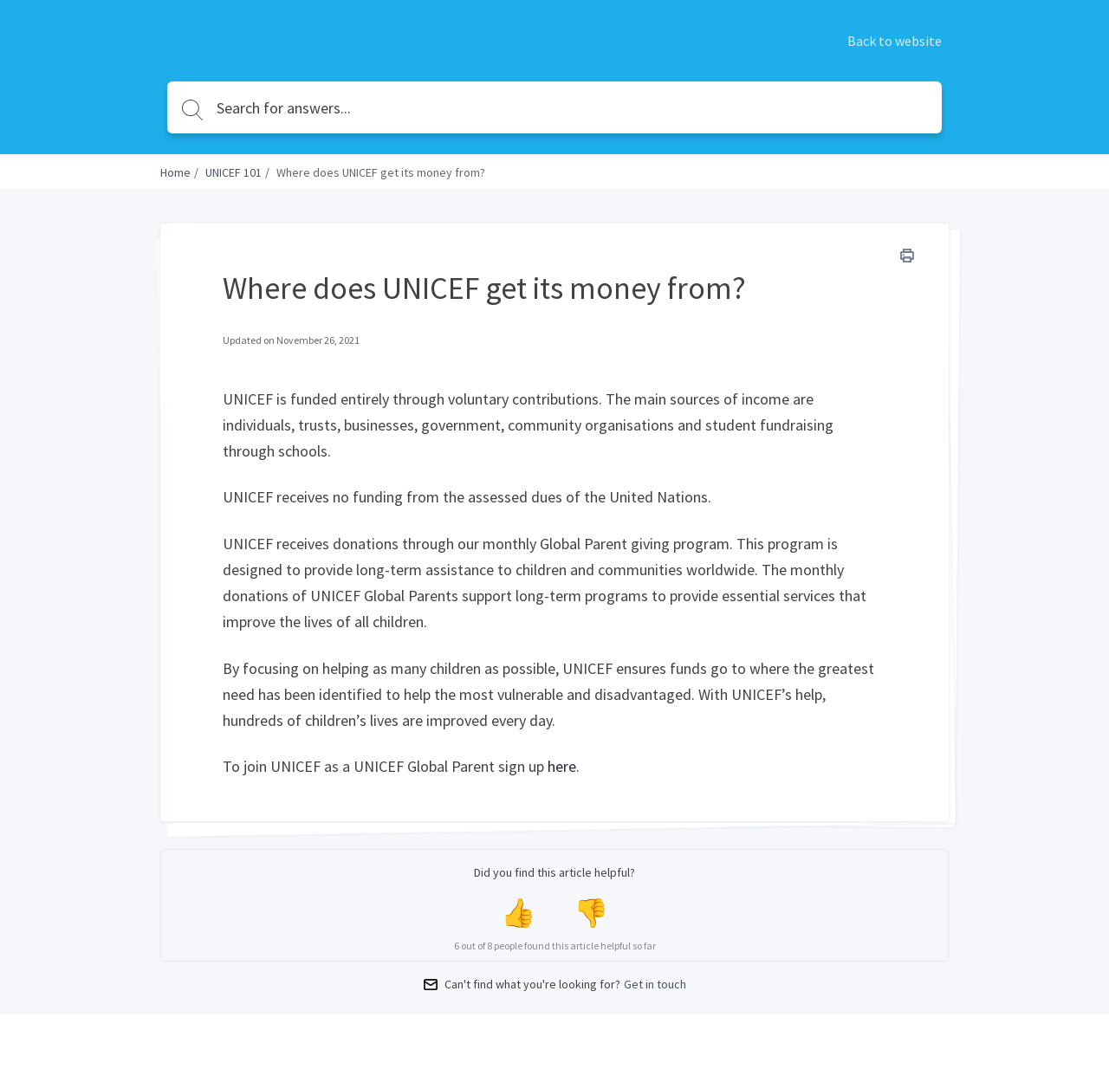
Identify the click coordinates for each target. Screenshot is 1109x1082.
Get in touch (655, 984)
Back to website (894, 40)
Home (175, 172)
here (562, 766)
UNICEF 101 (233, 172)
